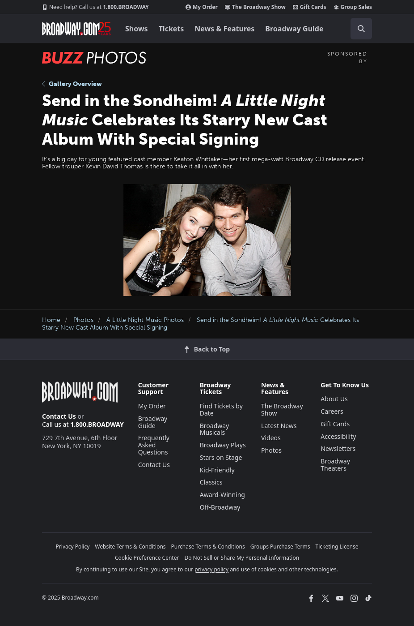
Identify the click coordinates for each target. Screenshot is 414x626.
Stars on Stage (221, 457)
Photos (83, 320)
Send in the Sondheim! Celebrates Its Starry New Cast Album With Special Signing (200, 323)
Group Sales (353, 7)
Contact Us (59, 416)
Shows (136, 28)
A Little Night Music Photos (145, 320)
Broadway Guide (294, 28)
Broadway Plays (223, 445)
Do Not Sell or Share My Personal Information (241, 558)
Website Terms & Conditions (130, 546)
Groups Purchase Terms (280, 546)
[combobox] (357, 28)
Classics (211, 482)
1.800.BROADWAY (95, 7)
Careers (332, 411)
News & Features (224, 28)
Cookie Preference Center (147, 558)
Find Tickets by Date (221, 409)
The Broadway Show (255, 7)
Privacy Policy (73, 546)
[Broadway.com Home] (76, 28)
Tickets (171, 28)
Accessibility (338, 436)
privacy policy (211, 569)
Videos (271, 437)
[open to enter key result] (361, 28)
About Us (334, 398)
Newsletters (338, 448)
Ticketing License (337, 546)
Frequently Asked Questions (153, 444)
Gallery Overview (72, 84)
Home (51, 320)
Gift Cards (309, 7)
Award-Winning (222, 494)
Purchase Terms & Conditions (208, 546)
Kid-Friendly (217, 470)
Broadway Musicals (214, 429)
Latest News (279, 425)
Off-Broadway (220, 507)
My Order (202, 7)
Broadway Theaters (335, 464)
